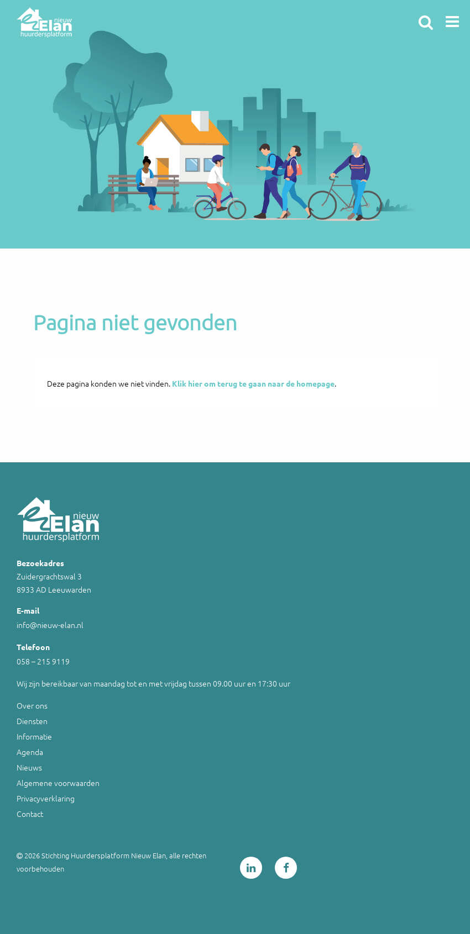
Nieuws (29, 767)
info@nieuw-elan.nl (50, 624)
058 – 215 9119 (43, 661)
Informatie (34, 736)
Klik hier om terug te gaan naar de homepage (253, 383)
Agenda (30, 751)
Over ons (32, 705)
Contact (30, 813)
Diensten (32, 720)
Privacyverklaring (46, 798)
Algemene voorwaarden (58, 782)
